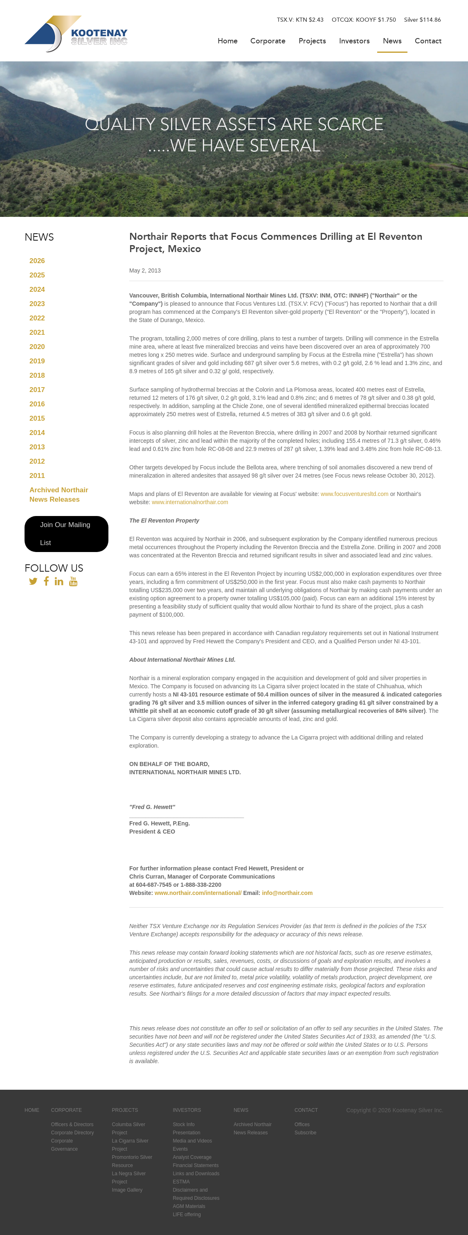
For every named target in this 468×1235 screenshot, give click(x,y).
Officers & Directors (72, 1124)
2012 (37, 461)
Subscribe (305, 1133)
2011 (37, 476)
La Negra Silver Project (129, 1178)
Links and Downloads (196, 1173)
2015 (37, 418)
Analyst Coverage (192, 1157)
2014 (37, 433)
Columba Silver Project (128, 1129)
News (392, 41)
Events (180, 1149)
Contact (428, 41)
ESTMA (181, 1182)
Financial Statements (195, 1165)
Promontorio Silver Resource (132, 1161)
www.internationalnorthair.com (190, 502)
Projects (312, 41)
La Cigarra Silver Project (130, 1145)
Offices (302, 1124)
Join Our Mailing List (65, 534)
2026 (37, 261)
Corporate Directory (72, 1133)
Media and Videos (192, 1141)
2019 (37, 361)
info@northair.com (287, 893)
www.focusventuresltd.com (355, 494)
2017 (37, 390)
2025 (37, 275)
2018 (37, 375)
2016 (37, 404)
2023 (37, 304)
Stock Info (183, 1124)
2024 (37, 289)
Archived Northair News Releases (58, 494)
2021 (37, 332)
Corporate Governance (64, 1145)
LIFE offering (186, 1214)
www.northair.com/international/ (198, 893)
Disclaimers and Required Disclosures (196, 1194)
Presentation (186, 1133)
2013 (37, 447)
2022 (37, 318)
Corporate (268, 41)
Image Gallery (127, 1190)
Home (228, 41)
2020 (37, 347)
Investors (354, 41)
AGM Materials (189, 1206)
